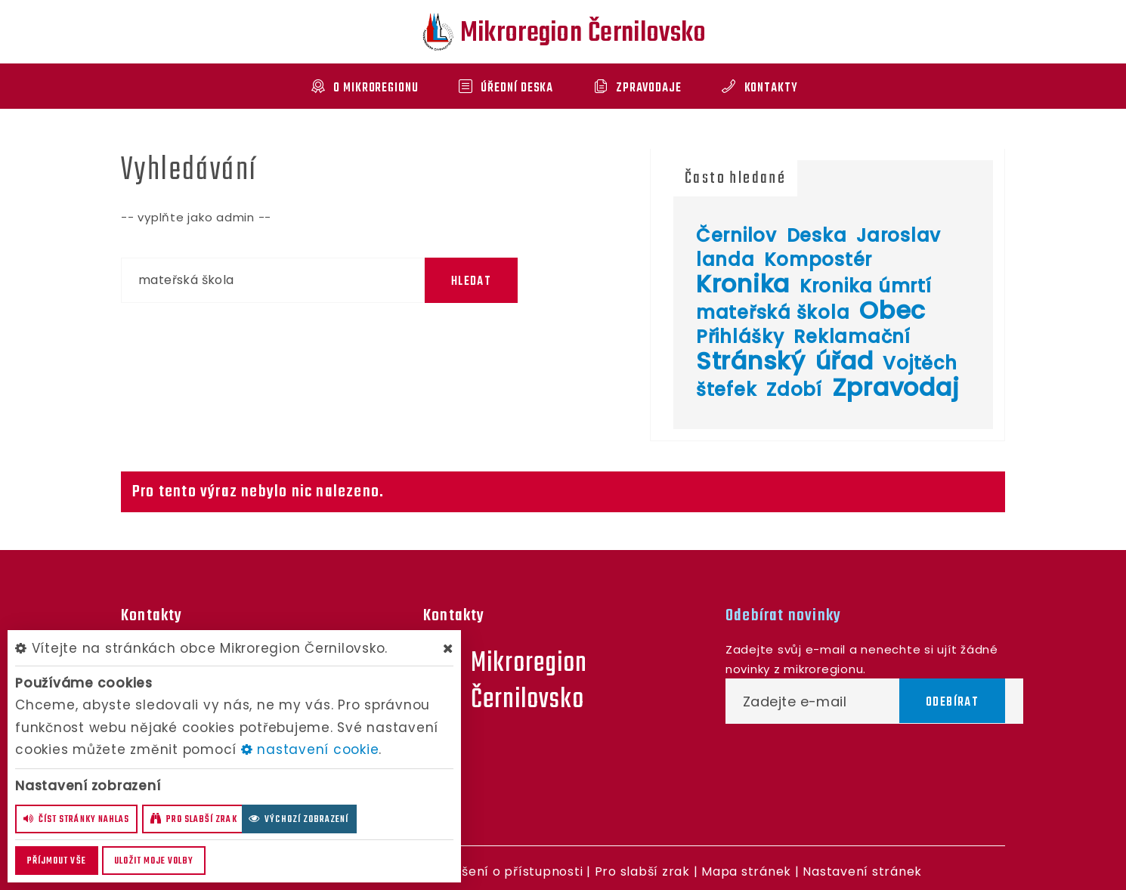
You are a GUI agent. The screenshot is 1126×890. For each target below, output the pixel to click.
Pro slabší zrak (642, 871)
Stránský (751, 361)
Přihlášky (740, 336)
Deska (817, 235)
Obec (892, 310)
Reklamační (852, 336)
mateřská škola (773, 312)
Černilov (736, 235)
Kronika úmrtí (866, 285)
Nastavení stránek (862, 871)
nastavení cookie (310, 749)
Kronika (743, 284)
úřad (844, 361)
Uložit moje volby (153, 861)
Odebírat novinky (783, 616)
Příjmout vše (56, 861)
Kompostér (818, 259)
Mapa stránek (746, 871)
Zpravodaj (896, 387)
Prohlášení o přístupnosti (501, 871)
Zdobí (794, 389)
